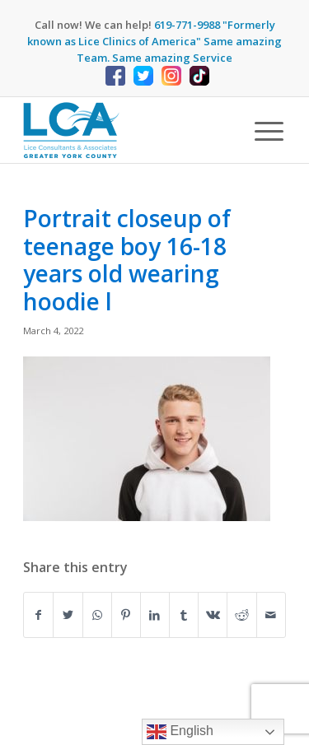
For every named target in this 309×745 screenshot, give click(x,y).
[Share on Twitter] (68, 615)
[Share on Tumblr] (184, 615)
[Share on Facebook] (38, 615)
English (180, 732)
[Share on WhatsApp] (97, 615)
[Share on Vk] (213, 615)
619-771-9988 (187, 24)
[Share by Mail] (271, 615)
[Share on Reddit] (241, 615)
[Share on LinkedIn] (155, 615)
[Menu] (260, 130)
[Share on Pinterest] (126, 615)
